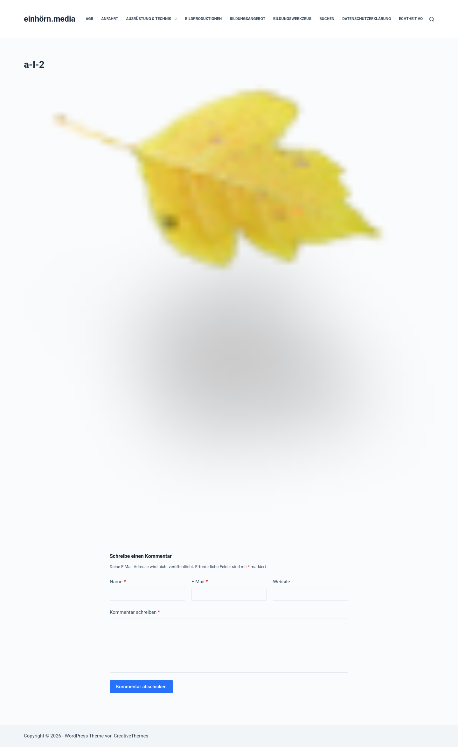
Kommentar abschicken (141, 686)
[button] (176, 19)
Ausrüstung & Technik (153, 19)
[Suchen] (431, 19)
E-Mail (199, 582)
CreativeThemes (131, 736)
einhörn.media (49, 19)
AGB (89, 19)
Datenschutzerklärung (366, 19)
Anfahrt (109, 19)
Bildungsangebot (247, 19)
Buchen (326, 19)
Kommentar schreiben (135, 612)
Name (118, 582)
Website (281, 582)
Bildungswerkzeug (292, 19)
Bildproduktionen (203, 19)
